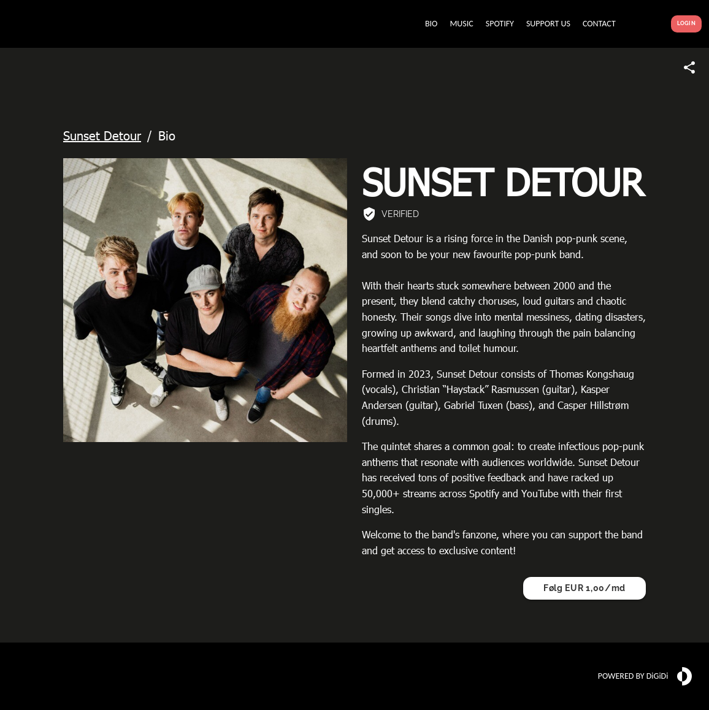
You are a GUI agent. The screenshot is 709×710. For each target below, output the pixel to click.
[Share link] (689, 67)
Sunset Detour (102, 135)
